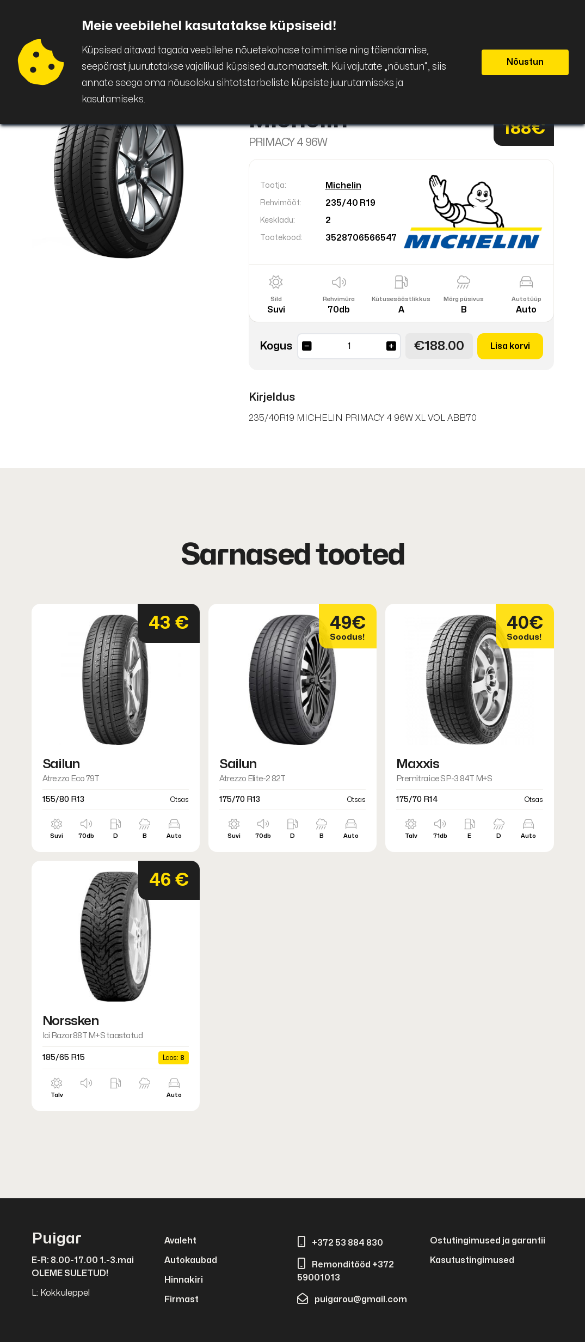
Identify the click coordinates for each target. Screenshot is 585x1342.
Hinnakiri (183, 1280)
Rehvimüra (339, 299)
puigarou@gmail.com (352, 1299)
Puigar (57, 1238)
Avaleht (180, 1240)
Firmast (181, 1299)
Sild (276, 299)
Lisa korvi (510, 346)
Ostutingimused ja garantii (487, 1240)
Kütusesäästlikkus (401, 299)
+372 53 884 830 (340, 1243)
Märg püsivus (464, 299)
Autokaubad (190, 1260)
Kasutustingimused (472, 1260)
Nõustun (525, 62)
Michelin (343, 185)
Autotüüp (526, 299)
